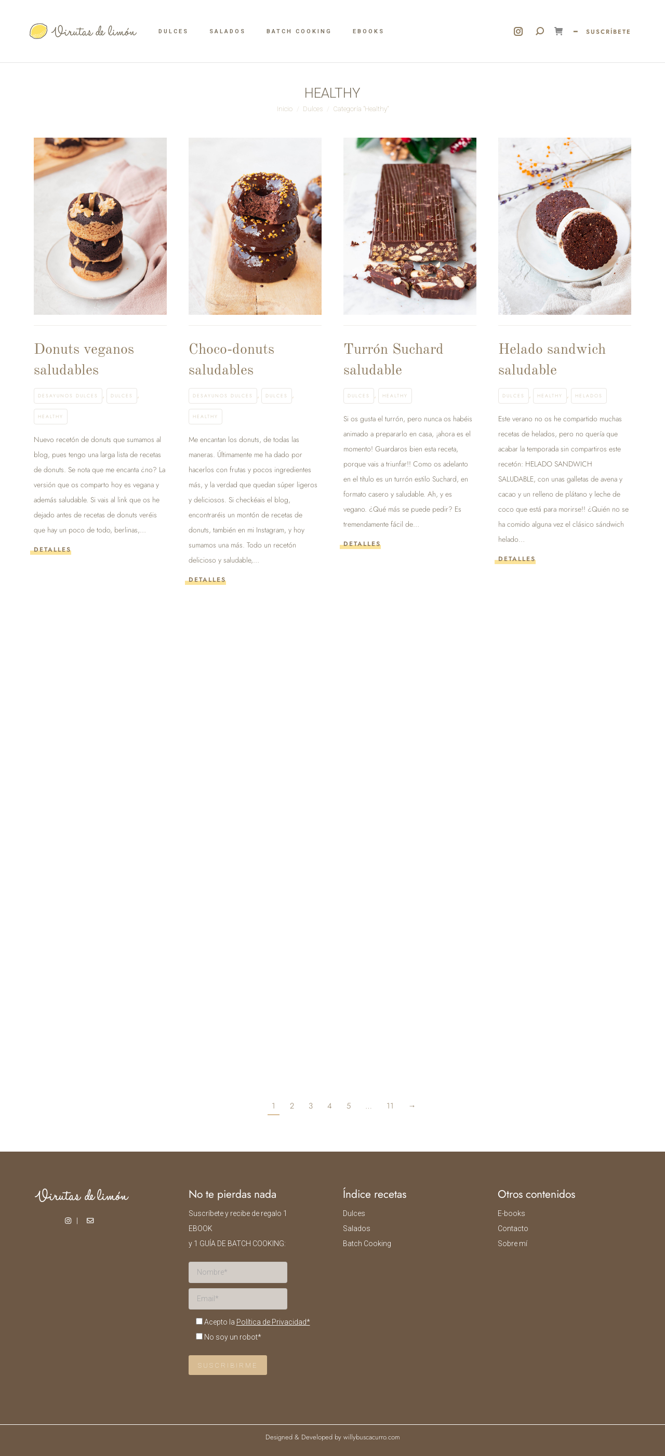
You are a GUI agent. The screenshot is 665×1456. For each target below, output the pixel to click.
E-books (511, 1213)
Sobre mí (512, 1243)
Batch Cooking (367, 1243)
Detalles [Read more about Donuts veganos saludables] (52, 549)
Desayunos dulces (68, 395)
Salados (356, 1228)
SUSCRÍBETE (608, 32)
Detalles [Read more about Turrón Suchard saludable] (362, 544)
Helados (589, 395)
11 (390, 1106)
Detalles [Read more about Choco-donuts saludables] (207, 580)
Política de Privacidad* (273, 1322)
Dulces (122, 395)
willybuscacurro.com (371, 1437)
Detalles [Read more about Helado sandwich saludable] (517, 559)
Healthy (50, 416)
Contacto (513, 1228)
